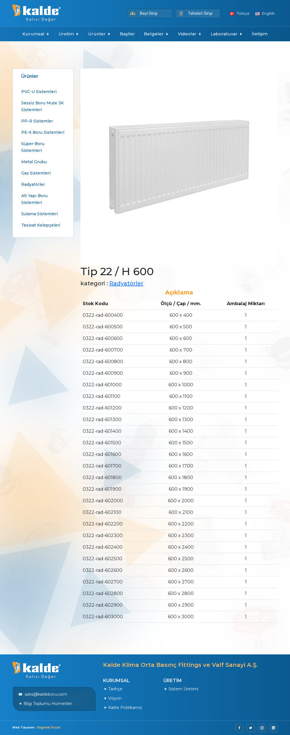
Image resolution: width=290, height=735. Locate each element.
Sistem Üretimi (180, 688)
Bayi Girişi (143, 13)
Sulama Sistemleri (39, 213)
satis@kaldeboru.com (42, 694)
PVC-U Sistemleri (39, 91)
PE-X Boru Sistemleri (42, 132)
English (265, 13)
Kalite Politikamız (122, 707)
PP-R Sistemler (37, 121)
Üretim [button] (69, 33)
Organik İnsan (48, 727)
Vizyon (112, 698)
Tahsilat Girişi (195, 13)
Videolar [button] (190, 33)
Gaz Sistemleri (36, 173)
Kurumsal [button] (36, 33)
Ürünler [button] (99, 33)
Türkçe (240, 13)
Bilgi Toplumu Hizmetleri (45, 703)
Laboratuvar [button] (227, 33)
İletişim (260, 33)
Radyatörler (33, 184)
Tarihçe (112, 688)
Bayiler (127, 33)
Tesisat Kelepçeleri (40, 225)
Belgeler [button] (156, 33)
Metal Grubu (34, 161)
